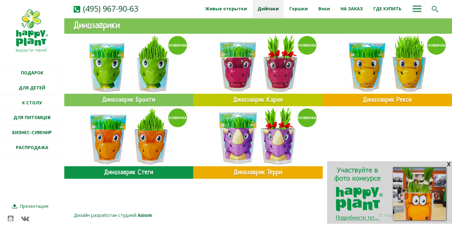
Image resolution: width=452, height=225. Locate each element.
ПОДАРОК (32, 73)
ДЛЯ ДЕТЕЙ (32, 88)
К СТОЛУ (32, 103)
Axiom (145, 215)
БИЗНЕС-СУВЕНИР (32, 132)
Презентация (34, 206)
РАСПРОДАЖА (32, 147)
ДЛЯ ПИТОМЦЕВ (32, 117)
